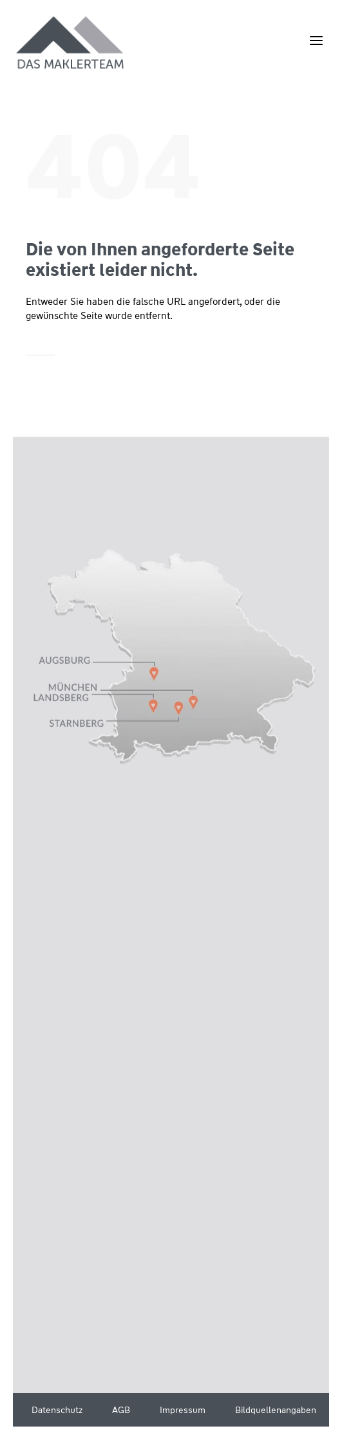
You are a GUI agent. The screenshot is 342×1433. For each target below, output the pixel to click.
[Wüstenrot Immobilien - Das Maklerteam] (71, 43)
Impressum (182, 1410)
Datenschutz (57, 1410)
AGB (121, 1410)
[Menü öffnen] (316, 40)
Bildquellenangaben (275, 1410)
